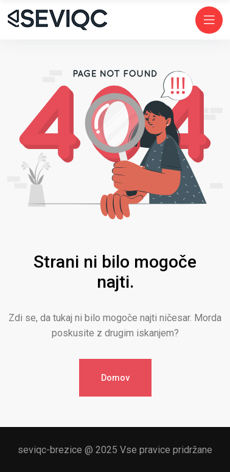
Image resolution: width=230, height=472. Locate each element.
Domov (115, 378)
